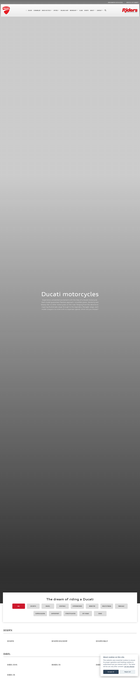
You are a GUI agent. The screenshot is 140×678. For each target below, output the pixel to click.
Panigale (121, 606)
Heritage (62, 606)
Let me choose (129, 666)
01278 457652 (119, 2)
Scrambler (37, 10)
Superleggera (40, 613)
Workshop (73, 10)
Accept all (111, 672)
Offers (56, 10)
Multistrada (106, 606)
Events (86, 10)
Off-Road (85, 613)
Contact (99, 10)
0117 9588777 (135, 2)
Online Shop (64, 10)
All (19, 606)
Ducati (30, 10)
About (92, 10)
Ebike (100, 613)
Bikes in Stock (46, 10)
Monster (92, 606)
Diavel (48, 606)
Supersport (55, 613)
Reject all (128, 672)
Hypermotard (77, 606)
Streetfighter (70, 613)
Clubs (81, 10)
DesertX (33, 606)
